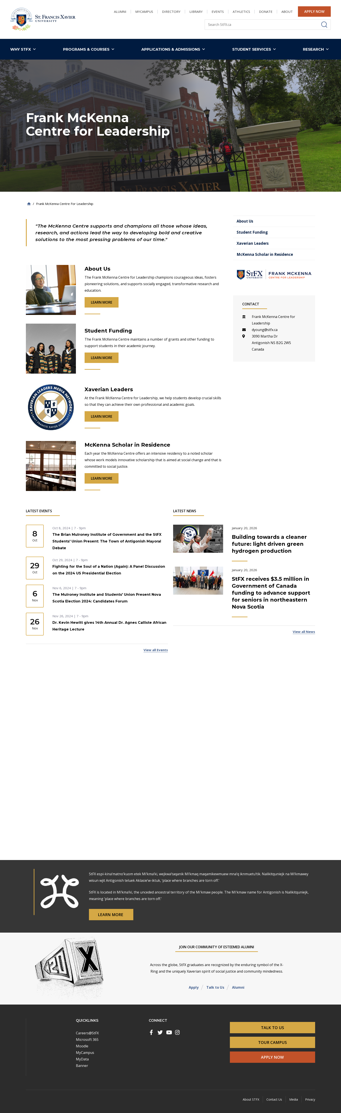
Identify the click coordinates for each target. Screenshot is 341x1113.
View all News (304, 631)
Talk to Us (215, 987)
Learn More (111, 914)
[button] (24, 49)
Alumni (238, 987)
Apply (194, 987)
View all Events (156, 650)
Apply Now (314, 11)
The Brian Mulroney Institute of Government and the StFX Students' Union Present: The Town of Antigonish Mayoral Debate (106, 541)
